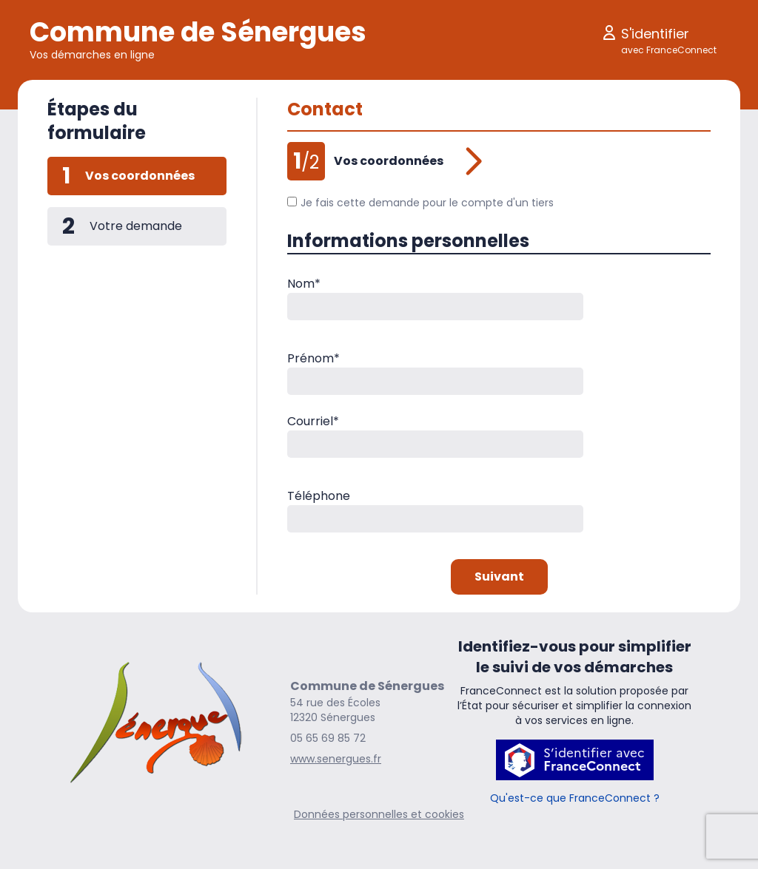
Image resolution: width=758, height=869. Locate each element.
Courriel (313, 421)
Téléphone (318, 495)
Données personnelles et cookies (379, 814)
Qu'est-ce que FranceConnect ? (575, 798)
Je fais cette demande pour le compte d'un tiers (420, 202)
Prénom (313, 358)
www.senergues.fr (335, 758)
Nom (304, 283)
